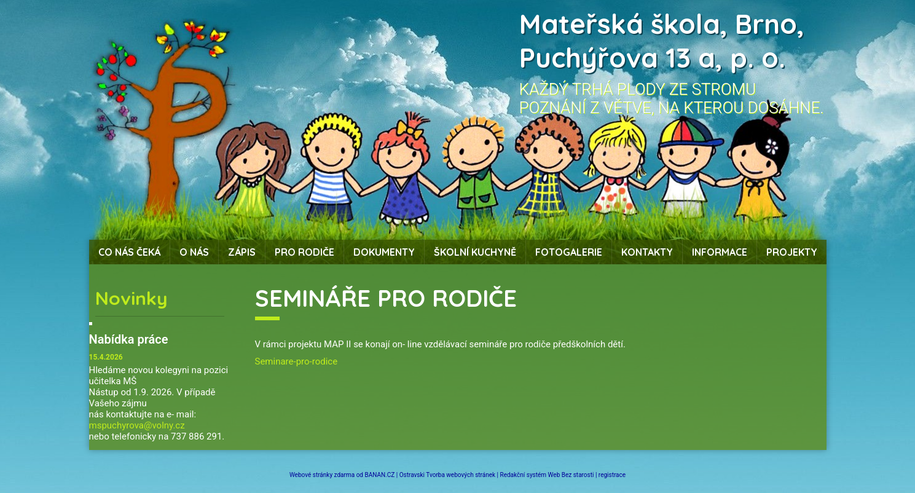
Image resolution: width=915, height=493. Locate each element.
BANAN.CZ (379, 474)
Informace (719, 252)
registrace (612, 474)
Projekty (791, 252)
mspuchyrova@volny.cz (137, 425)
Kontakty (647, 252)
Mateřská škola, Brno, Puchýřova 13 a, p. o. (661, 40)
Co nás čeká (129, 252)
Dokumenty (384, 252)
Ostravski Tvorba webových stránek (447, 474)
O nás (194, 252)
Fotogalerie (568, 252)
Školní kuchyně (475, 252)
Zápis (242, 252)
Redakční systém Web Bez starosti (547, 474)
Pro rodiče (304, 252)
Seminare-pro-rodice (296, 361)
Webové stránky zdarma (322, 474)
